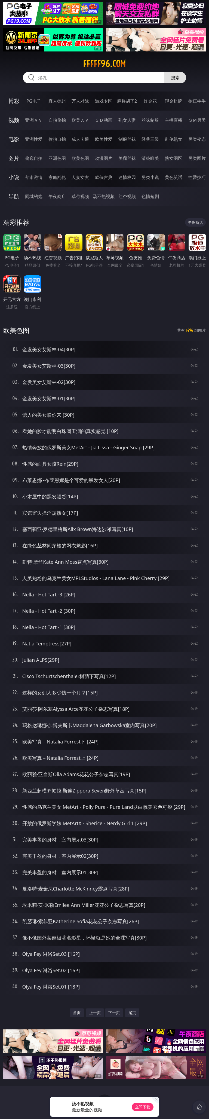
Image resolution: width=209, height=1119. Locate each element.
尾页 (132, 1012)
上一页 (95, 1012)
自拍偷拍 (57, 120)
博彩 (13, 101)
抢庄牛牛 (197, 101)
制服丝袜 (127, 139)
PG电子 (33, 101)
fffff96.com (104, 63)
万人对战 (80, 101)
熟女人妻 (127, 120)
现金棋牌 (173, 101)
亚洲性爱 (33, 139)
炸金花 (150, 101)
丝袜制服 (150, 120)
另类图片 (197, 158)
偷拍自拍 (57, 139)
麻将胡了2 (127, 101)
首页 (77, 1012)
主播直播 (173, 120)
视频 (13, 120)
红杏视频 (127, 196)
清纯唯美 (150, 158)
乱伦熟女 (173, 139)
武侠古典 (103, 177)
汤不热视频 (104, 196)
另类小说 (150, 177)
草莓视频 (80, 196)
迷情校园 (127, 177)
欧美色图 (80, 158)
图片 (13, 158)
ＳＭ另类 (197, 120)
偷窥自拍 (33, 158)
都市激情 (33, 177)
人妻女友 (80, 177)
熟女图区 (173, 158)
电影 (13, 139)
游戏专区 (103, 101)
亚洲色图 (57, 158)
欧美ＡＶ (80, 120)
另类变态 (197, 139)
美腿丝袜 (127, 158)
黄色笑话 (173, 177)
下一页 (114, 1012)
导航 (13, 196)
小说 (13, 177)
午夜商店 (57, 196)
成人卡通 (80, 139)
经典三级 (150, 139)
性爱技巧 (197, 177)
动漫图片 (103, 158)
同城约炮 (33, 196)
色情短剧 (150, 196)
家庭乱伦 (57, 177)
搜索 (175, 78)
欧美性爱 (103, 139)
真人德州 (57, 101)
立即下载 (142, 1106)
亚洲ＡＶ (33, 120)
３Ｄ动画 (103, 120)
